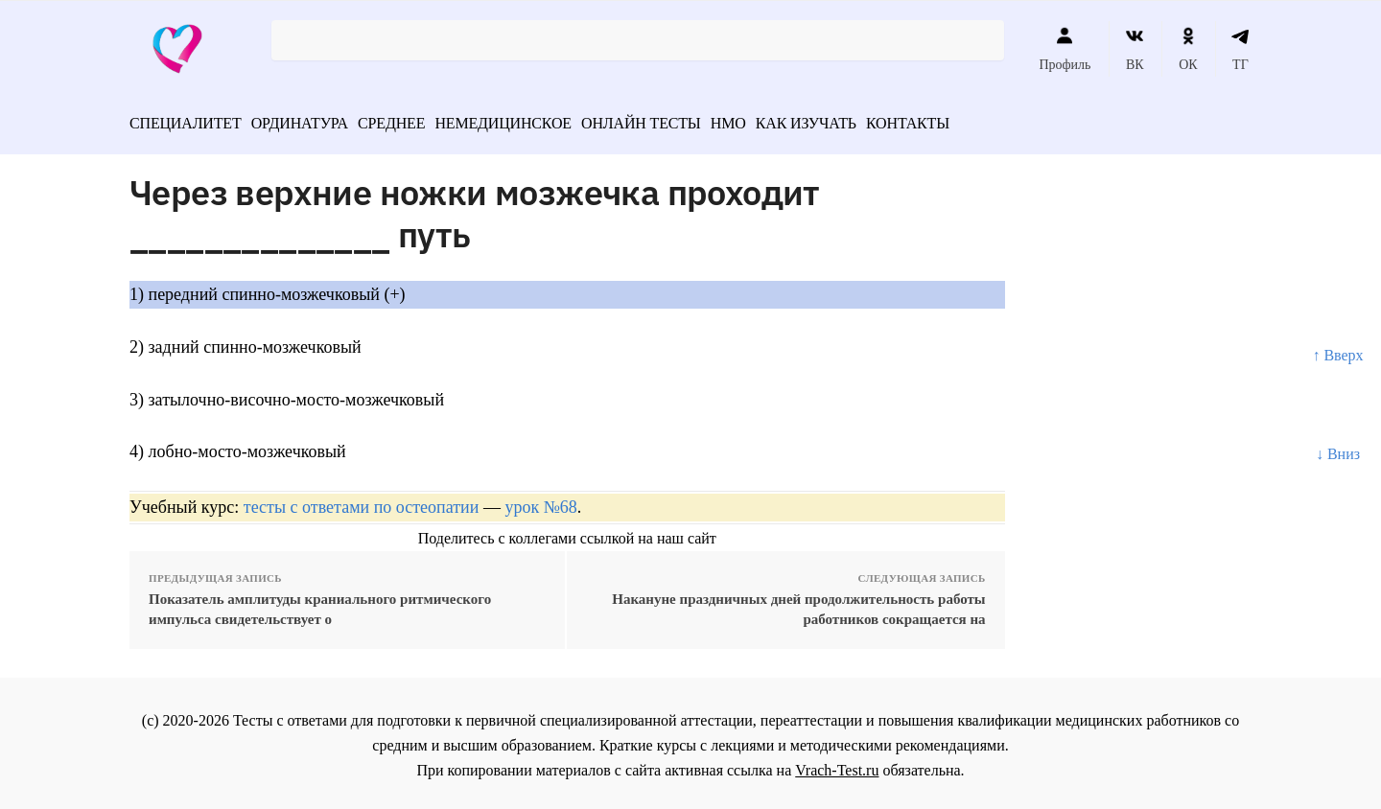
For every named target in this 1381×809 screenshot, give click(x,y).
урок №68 (540, 502)
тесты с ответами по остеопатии (362, 502)
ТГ (1240, 49)
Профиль (1064, 49)
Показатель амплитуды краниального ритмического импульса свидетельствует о (320, 604)
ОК (1188, 49)
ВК (1135, 49)
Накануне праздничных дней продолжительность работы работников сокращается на (798, 604)
